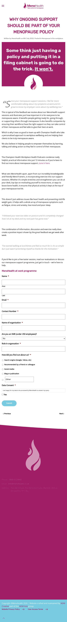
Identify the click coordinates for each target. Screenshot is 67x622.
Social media (9, 369)
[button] (3, 6)
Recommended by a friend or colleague (19, 364)
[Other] (19, 379)
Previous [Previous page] (7, 414)
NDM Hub (23, 606)
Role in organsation (11, 343)
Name (5, 276)
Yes (5, 394)
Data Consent (9, 385)
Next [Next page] (61, 414)
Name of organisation (12, 323)
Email (5, 300)
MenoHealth (16, 38)
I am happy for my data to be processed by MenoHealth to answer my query (26, 390)
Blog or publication (11, 374)
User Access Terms (35, 609)
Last (3, 295)
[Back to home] (33, 6)
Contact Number (10, 311)
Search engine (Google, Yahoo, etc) (17, 360)
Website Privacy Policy (11, 609)
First (3, 286)
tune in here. (44, 163)
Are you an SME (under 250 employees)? (19, 334)
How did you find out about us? (16, 355)
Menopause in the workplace (52, 38)
